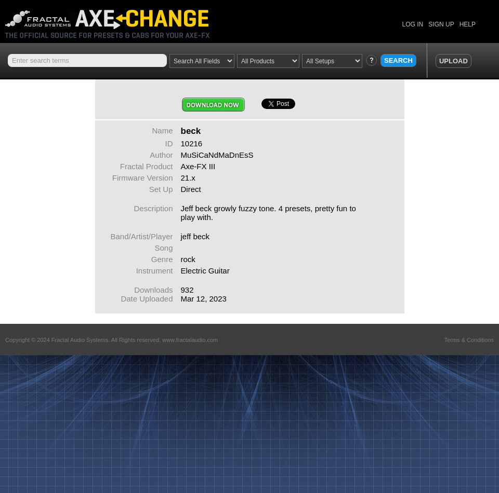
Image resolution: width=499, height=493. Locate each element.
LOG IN (413, 24)
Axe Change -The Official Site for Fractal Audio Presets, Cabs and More (115, 19)
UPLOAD (453, 61)
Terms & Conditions (469, 340)
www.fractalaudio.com (190, 340)
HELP (467, 24)
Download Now (213, 105)
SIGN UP (441, 24)
